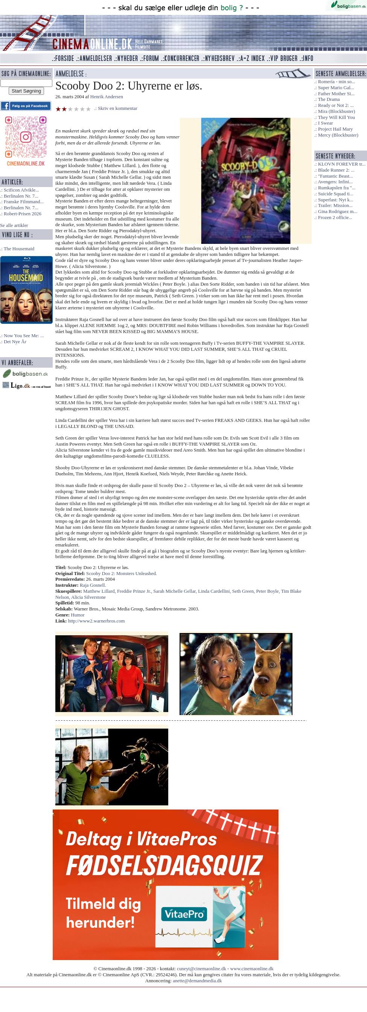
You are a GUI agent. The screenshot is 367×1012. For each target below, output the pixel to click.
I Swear (325, 123)
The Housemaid (19, 248)
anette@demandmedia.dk (197, 980)
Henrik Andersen (106, 96)
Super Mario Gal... (336, 87)
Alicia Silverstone (88, 597)
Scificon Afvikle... (21, 190)
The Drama (329, 99)
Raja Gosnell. (93, 585)
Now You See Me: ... (24, 335)
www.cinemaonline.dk (252, 968)
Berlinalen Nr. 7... (21, 196)
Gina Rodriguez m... (337, 211)
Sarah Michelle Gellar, (175, 591)
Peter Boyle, (268, 591)
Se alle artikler (14, 225)
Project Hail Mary (335, 129)
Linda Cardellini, (215, 591)
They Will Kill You (336, 117)
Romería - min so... (336, 81)
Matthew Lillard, (100, 591)
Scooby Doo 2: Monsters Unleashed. (121, 573)
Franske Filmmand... (24, 201)
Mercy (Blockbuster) (338, 135)
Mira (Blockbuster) (336, 111)
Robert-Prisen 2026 (22, 213)
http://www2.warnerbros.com (96, 621)
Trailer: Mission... (335, 205)
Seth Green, (244, 591)
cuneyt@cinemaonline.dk (201, 968)
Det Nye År (15, 341)
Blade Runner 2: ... (336, 170)
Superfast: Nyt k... (335, 199)
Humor (77, 615)
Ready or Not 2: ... (336, 105)
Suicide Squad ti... (335, 193)
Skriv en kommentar (117, 108)
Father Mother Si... (336, 93)
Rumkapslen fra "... (336, 187)
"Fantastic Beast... (335, 176)
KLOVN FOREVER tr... (341, 164)
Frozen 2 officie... (335, 217)
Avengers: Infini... (335, 181)
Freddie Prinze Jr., (135, 591)
